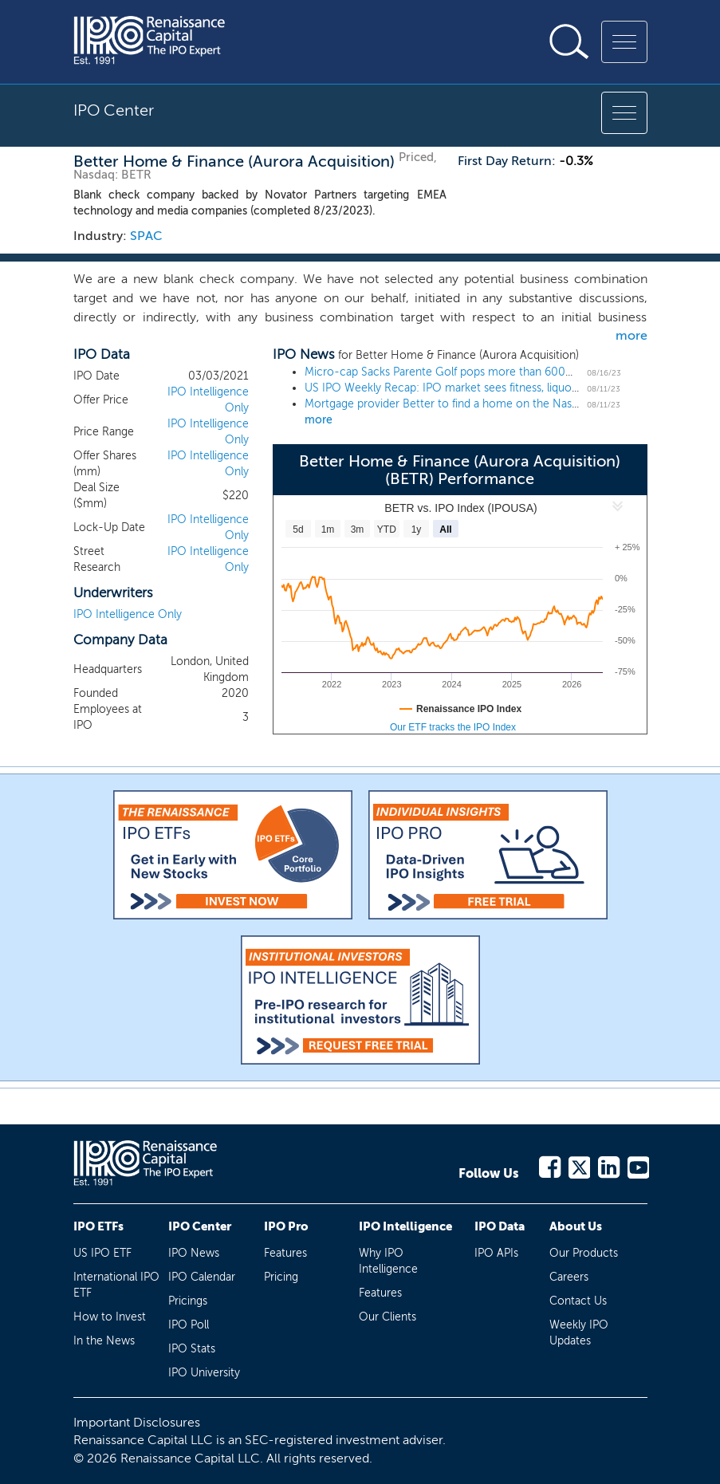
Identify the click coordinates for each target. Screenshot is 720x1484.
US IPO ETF (102, 1253)
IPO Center (199, 1226)
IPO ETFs (98, 1226)
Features (285, 1253)
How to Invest (109, 1317)
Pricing (281, 1277)
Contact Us (578, 1301)
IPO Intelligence (405, 1226)
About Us (575, 1226)
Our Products (583, 1253)
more (631, 335)
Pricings (187, 1301)
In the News (104, 1341)
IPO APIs (496, 1253)
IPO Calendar (201, 1277)
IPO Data (499, 1226)
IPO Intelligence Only (127, 614)
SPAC (146, 235)
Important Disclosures (136, 1422)
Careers (568, 1277)
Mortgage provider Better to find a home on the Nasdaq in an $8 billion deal (497, 404)
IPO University (204, 1373)
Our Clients (387, 1317)
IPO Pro (286, 1226)
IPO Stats (191, 1349)
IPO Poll (188, 1325)
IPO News (193, 1253)
